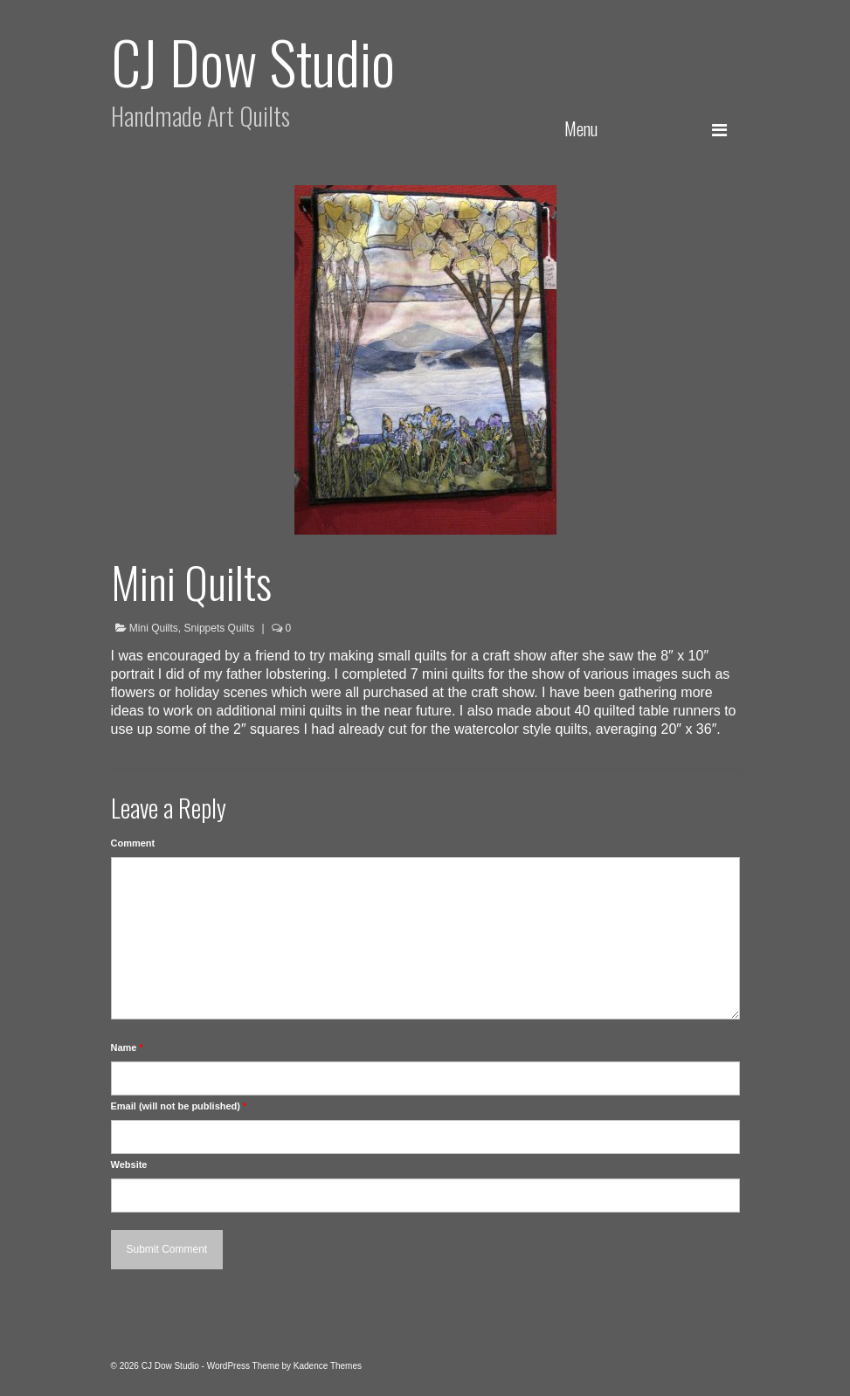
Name (127, 1047)
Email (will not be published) (179, 1106)
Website (129, 1164)
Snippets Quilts (219, 628)
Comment (133, 843)
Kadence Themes (328, 1366)
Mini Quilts (153, 628)
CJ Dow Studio (253, 60)
